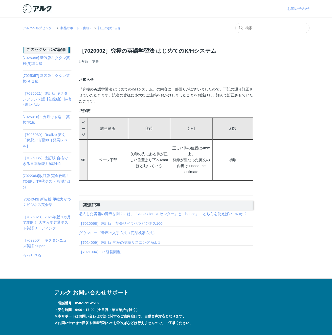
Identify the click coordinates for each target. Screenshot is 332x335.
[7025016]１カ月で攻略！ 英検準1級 (46, 120)
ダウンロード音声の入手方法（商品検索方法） (118, 233)
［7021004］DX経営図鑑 (100, 252)
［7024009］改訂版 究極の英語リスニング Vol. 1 (119, 242)
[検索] (272, 28)
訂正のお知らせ (109, 28)
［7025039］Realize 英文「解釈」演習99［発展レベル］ (45, 140)
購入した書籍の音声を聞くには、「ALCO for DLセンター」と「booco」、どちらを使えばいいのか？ (163, 214)
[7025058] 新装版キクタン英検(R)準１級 (46, 61)
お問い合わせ (298, 8)
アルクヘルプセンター (39, 28)
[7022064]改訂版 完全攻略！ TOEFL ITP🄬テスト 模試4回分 (46, 181)
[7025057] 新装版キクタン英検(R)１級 (46, 78)
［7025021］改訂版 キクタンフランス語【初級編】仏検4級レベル (47, 99)
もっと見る (32, 255)
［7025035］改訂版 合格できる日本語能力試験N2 (45, 161)
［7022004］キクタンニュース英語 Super (46, 243)
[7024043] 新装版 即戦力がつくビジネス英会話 (47, 202)
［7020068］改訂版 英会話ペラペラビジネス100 (120, 223)
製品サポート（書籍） (76, 28)
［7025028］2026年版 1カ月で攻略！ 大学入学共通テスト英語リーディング (47, 222)
